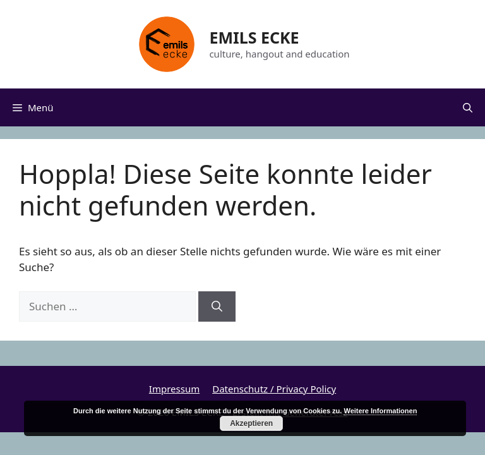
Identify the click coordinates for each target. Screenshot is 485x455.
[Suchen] (217, 306)
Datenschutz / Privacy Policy (274, 388)
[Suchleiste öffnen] (467, 107)
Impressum (174, 388)
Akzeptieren (251, 423)
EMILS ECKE (254, 37)
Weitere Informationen (380, 411)
